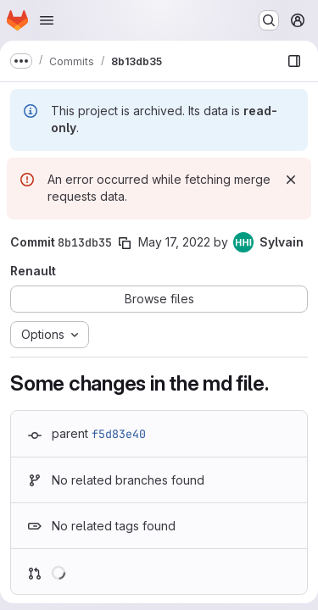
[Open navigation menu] (46, 20)
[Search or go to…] (269, 20)
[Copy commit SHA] (124, 243)
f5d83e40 (119, 433)
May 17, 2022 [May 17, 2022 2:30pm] (174, 242)
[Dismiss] (291, 179)
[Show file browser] (294, 61)
